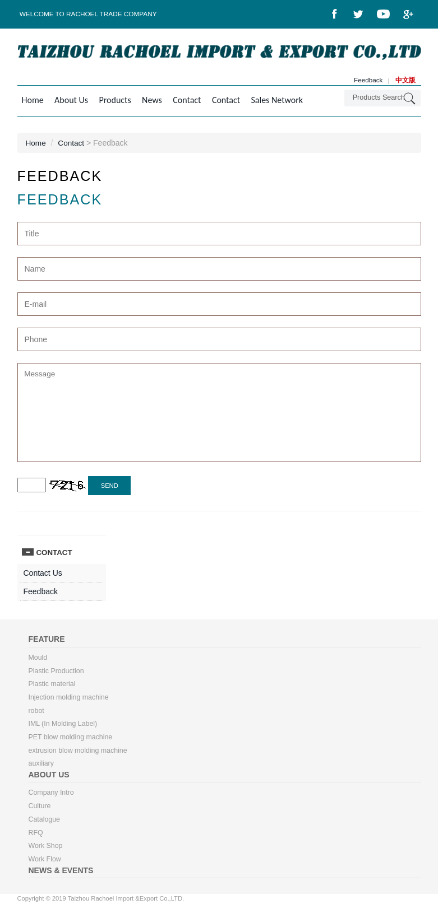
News (146, 100)
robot (37, 713)
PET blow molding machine (71, 740)
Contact (179, 100)
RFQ (36, 836)
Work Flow (45, 863)
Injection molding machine (69, 699)
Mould (38, 659)
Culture (40, 809)
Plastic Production (57, 673)
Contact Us (43, 575)
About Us (69, 100)
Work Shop (46, 850)
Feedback (367, 81)
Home (33, 100)
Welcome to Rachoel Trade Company (89, 14)
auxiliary (41, 767)
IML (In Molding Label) (64, 726)
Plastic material (52, 686)
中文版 (405, 81)
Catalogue (45, 823)
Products (111, 100)
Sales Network (265, 100)
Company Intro (52, 796)
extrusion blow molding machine (79, 753)
